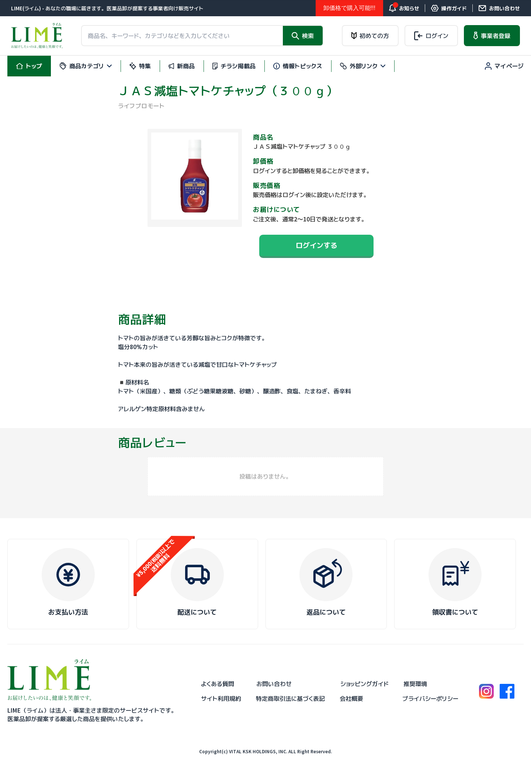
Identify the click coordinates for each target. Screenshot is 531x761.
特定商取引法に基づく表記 (290, 699)
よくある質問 (217, 684)
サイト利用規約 (221, 699)
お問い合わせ (274, 684)
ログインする (316, 245)
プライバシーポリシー (430, 699)
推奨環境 (415, 684)
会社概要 (351, 699)
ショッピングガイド (364, 684)
